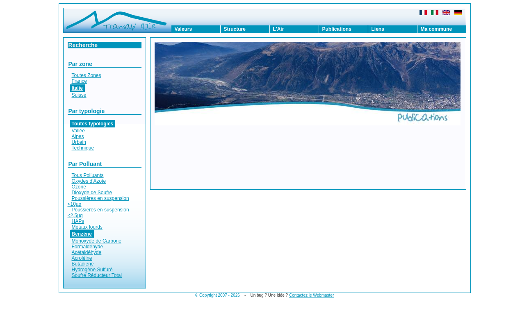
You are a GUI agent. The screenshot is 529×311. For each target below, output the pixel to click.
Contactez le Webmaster (311, 295)
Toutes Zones (86, 75)
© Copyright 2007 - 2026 (217, 295)
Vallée (78, 131)
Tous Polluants (88, 175)
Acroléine (82, 258)
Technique (83, 148)
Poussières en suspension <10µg (98, 201)
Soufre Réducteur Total (97, 275)
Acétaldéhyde (87, 252)
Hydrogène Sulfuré (92, 269)
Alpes (78, 136)
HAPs (78, 221)
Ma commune (436, 29)
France (79, 81)
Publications (336, 29)
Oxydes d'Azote (89, 181)
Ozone (79, 187)
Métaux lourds (87, 227)
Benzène (82, 234)
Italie (77, 88)
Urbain (79, 142)
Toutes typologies (93, 124)
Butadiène (83, 264)
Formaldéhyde (87, 247)
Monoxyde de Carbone (96, 241)
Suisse (79, 95)
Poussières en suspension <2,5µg (98, 212)
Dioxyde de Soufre (92, 192)
